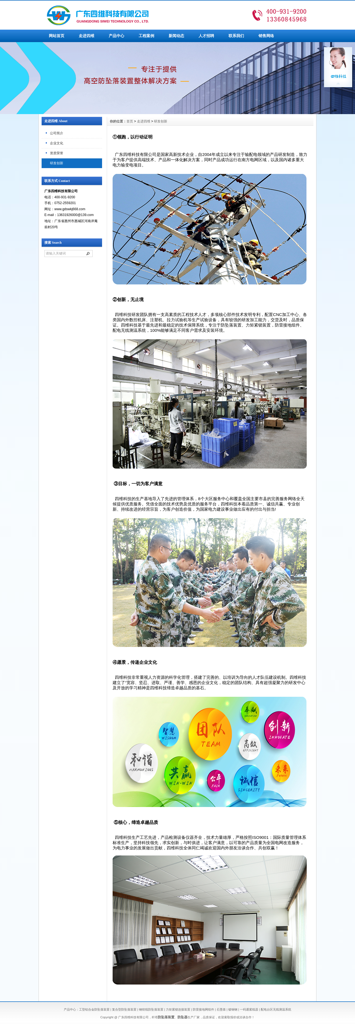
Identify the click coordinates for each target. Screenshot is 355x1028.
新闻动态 (176, 36)
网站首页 (56, 36)
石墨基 (221, 1009)
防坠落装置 (166, 1017)
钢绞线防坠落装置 (151, 1009)
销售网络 (266, 36)
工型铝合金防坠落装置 (94, 1009)
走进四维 (86, 36)
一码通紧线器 (249, 1009)
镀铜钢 (232, 1009)
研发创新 (56, 163)
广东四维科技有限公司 (133, 1017)
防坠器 (182, 1017)
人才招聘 (206, 36)
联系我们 (236, 36)
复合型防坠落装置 (124, 1009)
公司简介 (56, 133)
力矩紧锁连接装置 (178, 1009)
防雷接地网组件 (203, 1009)
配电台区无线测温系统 (276, 1009)
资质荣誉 (56, 153)
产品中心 (116, 36)
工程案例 (146, 36)
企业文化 (56, 143)
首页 (129, 121)
